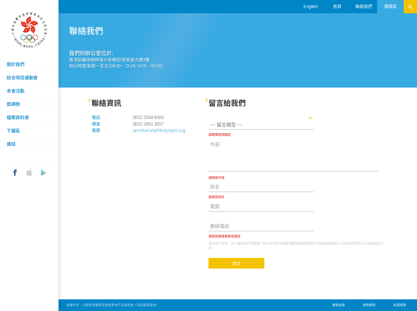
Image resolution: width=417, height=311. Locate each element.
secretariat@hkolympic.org (159, 130)
